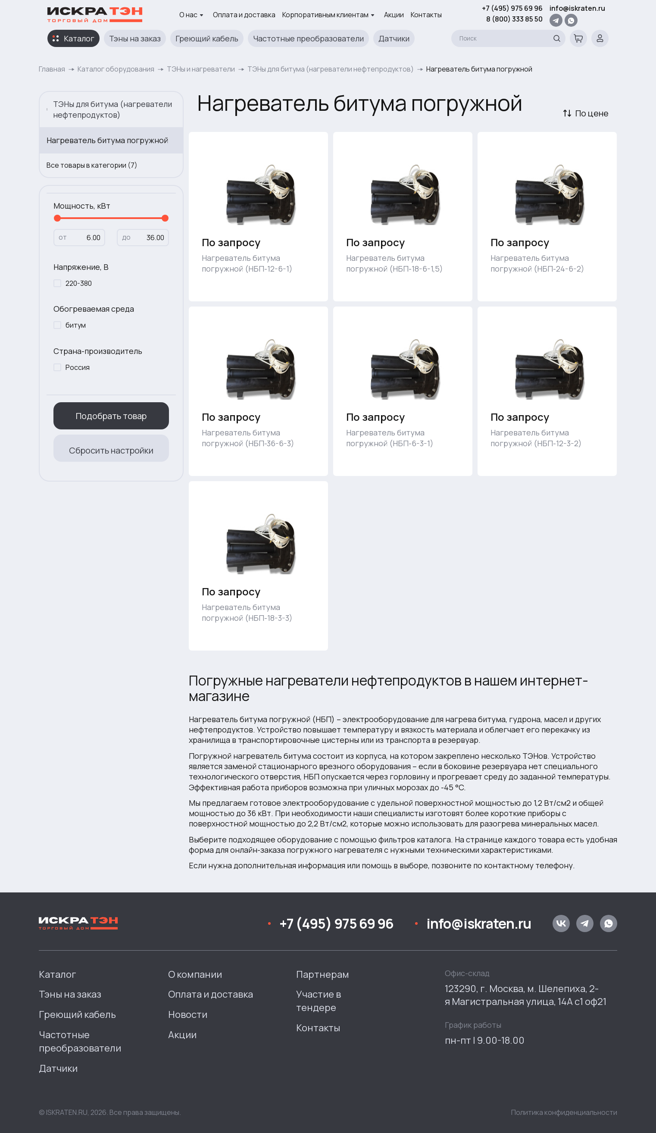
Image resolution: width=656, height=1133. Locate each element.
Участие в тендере (318, 1001)
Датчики (393, 38)
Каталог (79, 38)
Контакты (426, 14)
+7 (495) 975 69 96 (512, 8)
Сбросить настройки (111, 450)
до (126, 237)
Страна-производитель (97, 351)
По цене (592, 113)
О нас (191, 14)
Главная (52, 69)
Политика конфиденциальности (564, 1112)
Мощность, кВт (81, 205)
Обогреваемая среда (93, 309)
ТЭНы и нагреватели (201, 69)
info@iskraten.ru (577, 8)
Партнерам (322, 974)
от (63, 237)
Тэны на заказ (135, 38)
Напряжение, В (81, 267)
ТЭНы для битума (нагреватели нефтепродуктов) (330, 69)
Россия (78, 367)
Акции (394, 14)
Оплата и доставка (244, 14)
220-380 (79, 283)
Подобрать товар (111, 416)
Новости (187, 1014)
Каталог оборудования (116, 69)
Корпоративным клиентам (328, 14)
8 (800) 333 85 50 (514, 19)
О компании (195, 974)
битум (76, 325)
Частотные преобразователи (308, 38)
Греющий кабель (206, 38)
